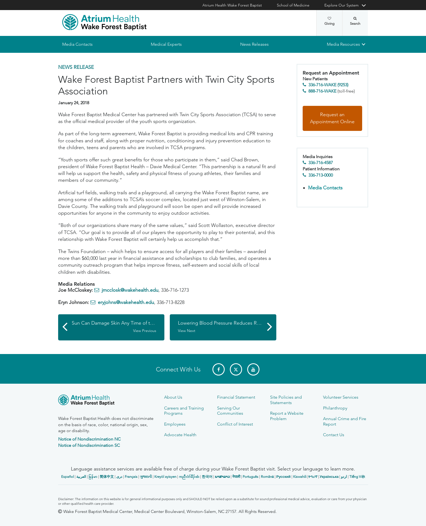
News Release (76, 67)
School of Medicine (293, 5)
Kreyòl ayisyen (165, 477)
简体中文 (107, 477)
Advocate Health (180, 434)
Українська (329, 477)
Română (267, 477)
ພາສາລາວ (222, 477)
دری (119, 477)
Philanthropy (335, 408)
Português (250, 477)
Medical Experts (166, 44)
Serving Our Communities (230, 410)
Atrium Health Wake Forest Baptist (232, 5)
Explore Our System (341, 5)
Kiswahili (299, 477)
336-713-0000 (320, 175)
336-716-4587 (320, 162)
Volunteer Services (340, 397)
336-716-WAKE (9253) (328, 85)
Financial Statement (236, 397)
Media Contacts (77, 44)
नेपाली (236, 477)
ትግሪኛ (312, 477)
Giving (329, 21)
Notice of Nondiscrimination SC (89, 445)
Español (67, 477)
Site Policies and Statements (286, 400)
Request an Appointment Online (332, 118)
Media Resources (343, 44)
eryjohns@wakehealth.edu (126, 303)
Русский (283, 477)
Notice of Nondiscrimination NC (89, 439)
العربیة (81, 477)
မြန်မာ (93, 477)
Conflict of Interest (235, 424)
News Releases (254, 44)
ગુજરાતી (146, 477)
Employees (175, 424)
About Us (173, 397)
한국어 (207, 477)
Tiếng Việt (357, 477)
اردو (344, 477)
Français (131, 477)
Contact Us (333, 434)
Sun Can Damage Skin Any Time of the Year (118, 327)
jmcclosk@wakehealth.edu (130, 290)
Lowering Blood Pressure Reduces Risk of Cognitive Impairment (227, 327)
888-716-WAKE (322, 91)
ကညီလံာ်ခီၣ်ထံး (189, 477)
